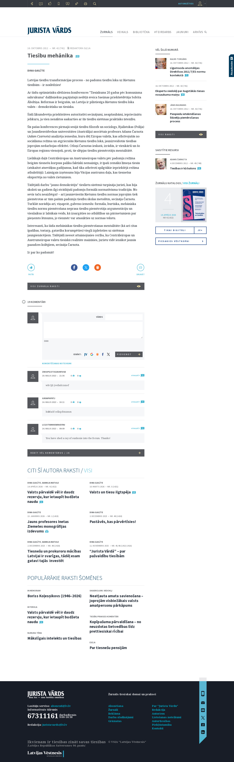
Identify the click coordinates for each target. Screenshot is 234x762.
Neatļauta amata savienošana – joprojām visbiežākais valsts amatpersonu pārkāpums (116, 600)
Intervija (32, 607)
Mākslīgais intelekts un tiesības (54, 638)
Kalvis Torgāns (178, 59)
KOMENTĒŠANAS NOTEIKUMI (56, 363)
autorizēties (185, 3)
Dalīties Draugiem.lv (97, 267)
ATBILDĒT (135, 375)
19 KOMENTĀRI (36, 302)
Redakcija (158, 709)
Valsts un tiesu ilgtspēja (110, 492)
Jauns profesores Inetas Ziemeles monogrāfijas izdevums (48, 526)
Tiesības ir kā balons (183, 168)
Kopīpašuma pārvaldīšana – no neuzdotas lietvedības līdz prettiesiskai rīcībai (115, 626)
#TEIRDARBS (162, 32)
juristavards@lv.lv (54, 724)
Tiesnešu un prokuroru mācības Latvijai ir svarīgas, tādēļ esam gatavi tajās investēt (54, 556)
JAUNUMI (182, 32)
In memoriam (34, 590)
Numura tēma (34, 633)
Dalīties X (86, 267)
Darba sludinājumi (120, 717)
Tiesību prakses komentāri (104, 616)
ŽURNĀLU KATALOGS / (177, 183)
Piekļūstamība (162, 724)
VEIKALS (122, 32)
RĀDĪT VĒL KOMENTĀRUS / (86, 453)
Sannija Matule (50, 482)
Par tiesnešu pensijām (108, 647)
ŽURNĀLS (106, 32)
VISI (88, 470)
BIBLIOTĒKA (141, 32)
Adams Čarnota (178, 159)
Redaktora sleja (80, 48)
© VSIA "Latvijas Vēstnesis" (127, 742)
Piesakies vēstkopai (180, 241)
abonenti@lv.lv (61, 706)
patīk (31, 274)
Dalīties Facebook (74, 267)
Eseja (92, 642)
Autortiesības (161, 721)
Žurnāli (113, 709)
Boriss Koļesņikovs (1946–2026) (54, 595)
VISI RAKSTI (180, 134)
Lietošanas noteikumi (167, 717)
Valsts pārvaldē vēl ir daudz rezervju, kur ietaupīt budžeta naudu (53, 497)
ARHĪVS (198, 32)
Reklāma (114, 713)
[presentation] (124, 344)
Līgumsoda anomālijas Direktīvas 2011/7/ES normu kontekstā (187, 71)
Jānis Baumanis (178, 105)
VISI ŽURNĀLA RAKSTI (86, 286)
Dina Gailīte (36, 70)
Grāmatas (115, 721)
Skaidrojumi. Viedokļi (101, 590)
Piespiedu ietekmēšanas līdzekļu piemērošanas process (185, 117)
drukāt (140, 274)
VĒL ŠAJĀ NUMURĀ (166, 49)
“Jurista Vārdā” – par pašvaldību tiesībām (107, 553)
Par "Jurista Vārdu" (165, 706)
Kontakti (158, 728)
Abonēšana (115, 706)
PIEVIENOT (124, 354)
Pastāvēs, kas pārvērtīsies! (113, 521)
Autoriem (158, 713)
